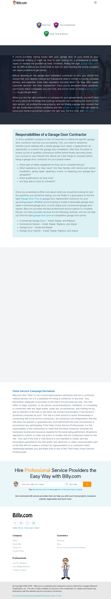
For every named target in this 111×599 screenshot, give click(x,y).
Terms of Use (55, 596)
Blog (59, 544)
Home (15, 541)
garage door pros (89, 63)
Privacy (46, 596)
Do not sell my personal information (71, 547)
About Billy (17, 544)
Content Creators (20, 570)
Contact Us (17, 547)
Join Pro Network (20, 563)
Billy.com (88, 111)
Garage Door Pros (30, 198)
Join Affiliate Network (21, 566)
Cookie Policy (18, 551)
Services (60, 541)
